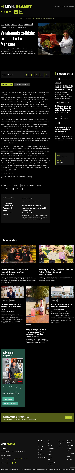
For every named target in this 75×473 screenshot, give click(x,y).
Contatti (40, 446)
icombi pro (30, 201)
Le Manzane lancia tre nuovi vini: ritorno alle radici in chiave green (63, 108)
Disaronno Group (4, 300)
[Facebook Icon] (4, 12)
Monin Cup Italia (42, 265)
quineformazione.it (23, 459)
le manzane (3, 27)
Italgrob (71, 6)
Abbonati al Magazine (10, 403)
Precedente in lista (9, 198)
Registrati (68, 417)
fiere (2, 24)
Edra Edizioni (70, 445)
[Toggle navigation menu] (2, 6)
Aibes (63, 6)
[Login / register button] (16, 12)
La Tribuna (70, 459)
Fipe (67, 6)
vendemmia (14, 24)
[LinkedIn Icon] (7, 12)
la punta (13, 265)
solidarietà (7, 24)
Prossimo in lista (27, 198)
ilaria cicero (58, 82)
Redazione (5, 214)
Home (21, 18)
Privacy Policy (42, 457)
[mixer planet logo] (8, 444)
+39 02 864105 (9, 455)
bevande (20, 24)
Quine (68, 456)
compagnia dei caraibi (5, 265)
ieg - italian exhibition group (65, 78)
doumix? (28, 325)
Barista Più (57, 6)
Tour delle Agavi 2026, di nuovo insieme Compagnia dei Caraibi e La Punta (15, 270)
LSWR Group (70, 453)
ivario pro (36, 201)
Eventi (49, 454)
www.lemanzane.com (7, 173)
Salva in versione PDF (22, 84)
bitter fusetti (54, 300)
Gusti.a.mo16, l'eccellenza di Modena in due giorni (8, 206)
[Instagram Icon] (1, 12)
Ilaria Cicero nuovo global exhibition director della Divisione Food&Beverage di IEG (64, 88)
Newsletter (41, 449)
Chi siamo (40, 444)
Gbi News (60, 444)
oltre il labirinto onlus (12, 27)
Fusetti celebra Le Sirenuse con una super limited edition (62, 305)
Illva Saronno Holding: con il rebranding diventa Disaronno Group (11, 306)
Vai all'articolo (8, 399)
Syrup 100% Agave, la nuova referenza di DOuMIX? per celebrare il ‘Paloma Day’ (36, 331)
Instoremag (60, 446)
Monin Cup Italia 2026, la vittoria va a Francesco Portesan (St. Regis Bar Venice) (56, 270)
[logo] (19, 6)
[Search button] (21, 12)
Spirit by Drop (28, 18)
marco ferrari (12, 300)
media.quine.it (7, 459)
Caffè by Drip (51, 465)
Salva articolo (6, 84)
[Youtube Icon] (10, 12)
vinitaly (57, 102)
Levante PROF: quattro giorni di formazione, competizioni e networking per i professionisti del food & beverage (64, 129)
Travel (49, 451)
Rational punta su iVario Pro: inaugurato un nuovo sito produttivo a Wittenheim (34, 208)
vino (68, 102)
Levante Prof (62, 122)
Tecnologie (51, 448)
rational (23, 201)
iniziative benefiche (28, 24)
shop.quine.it (14, 459)
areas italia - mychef (22, 27)
